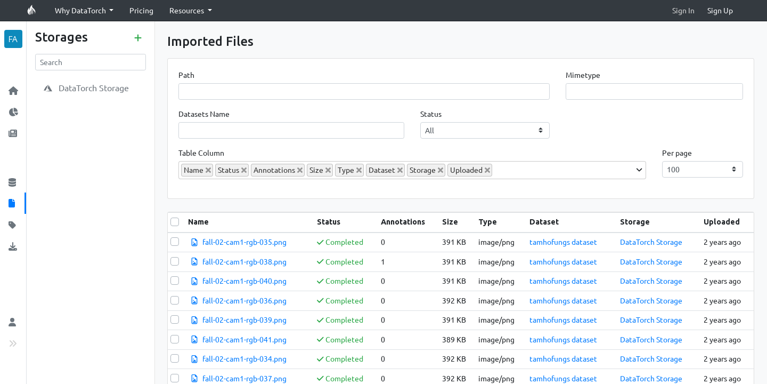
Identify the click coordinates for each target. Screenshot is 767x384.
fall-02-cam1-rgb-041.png (244, 339)
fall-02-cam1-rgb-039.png (244, 319)
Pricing (141, 10)
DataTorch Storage (651, 241)
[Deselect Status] (244, 170)
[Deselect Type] (359, 170)
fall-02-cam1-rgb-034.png (244, 358)
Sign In (683, 10)
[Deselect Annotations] (300, 170)
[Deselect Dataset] (400, 170)
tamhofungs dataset (563, 241)
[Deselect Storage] (440, 170)
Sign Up (720, 10)
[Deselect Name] (208, 170)
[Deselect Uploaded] (487, 170)
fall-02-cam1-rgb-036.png (244, 300)
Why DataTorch (81, 10)
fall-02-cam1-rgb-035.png (244, 241)
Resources (187, 10)
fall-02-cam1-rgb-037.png (244, 378)
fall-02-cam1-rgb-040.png (244, 280)
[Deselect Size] (328, 170)
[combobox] (412, 170)
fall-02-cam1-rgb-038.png (244, 261)
